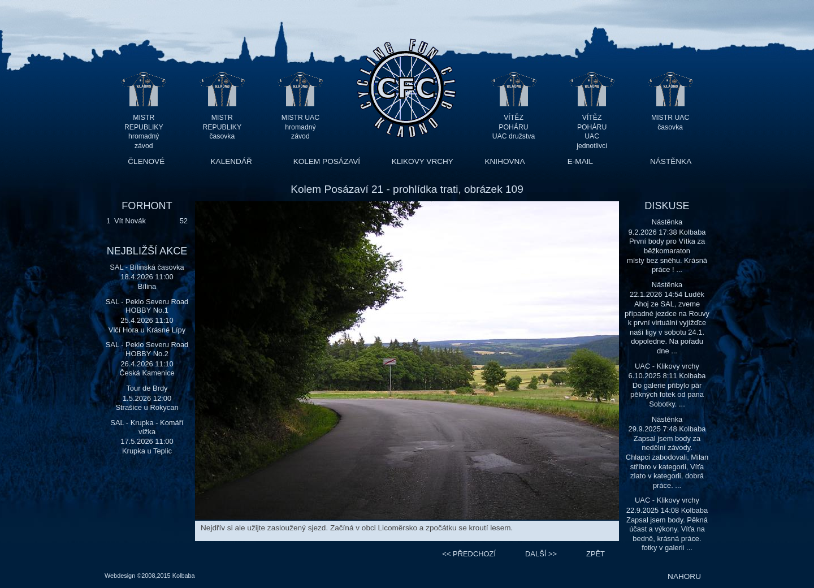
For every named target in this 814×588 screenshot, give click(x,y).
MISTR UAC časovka (670, 122)
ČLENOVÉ (146, 161)
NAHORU (684, 576)
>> (541, 554)
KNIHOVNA (504, 161)
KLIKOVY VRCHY (422, 161)
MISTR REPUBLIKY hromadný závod (143, 127)
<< (469, 554)
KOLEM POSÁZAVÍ (326, 161)
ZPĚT (595, 554)
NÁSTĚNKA (670, 161)
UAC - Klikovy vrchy (667, 366)
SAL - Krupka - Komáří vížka (146, 427)
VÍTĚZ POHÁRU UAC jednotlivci (592, 127)
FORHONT (147, 205)
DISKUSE (666, 205)
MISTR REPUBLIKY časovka (222, 127)
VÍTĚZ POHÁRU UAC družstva (513, 127)
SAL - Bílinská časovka (147, 267)
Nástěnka (667, 222)
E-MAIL (580, 161)
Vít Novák (130, 221)
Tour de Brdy (146, 388)
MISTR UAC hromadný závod (300, 127)
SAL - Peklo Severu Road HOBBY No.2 (147, 349)
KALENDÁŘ (231, 161)
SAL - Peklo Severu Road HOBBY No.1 (147, 306)
